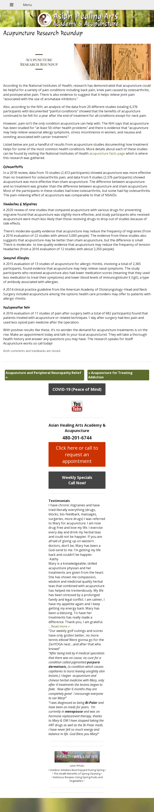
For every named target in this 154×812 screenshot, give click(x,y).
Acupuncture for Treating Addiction (110, 375)
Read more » (60, 626)
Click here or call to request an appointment (77, 454)
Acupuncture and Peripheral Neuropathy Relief (43, 375)
